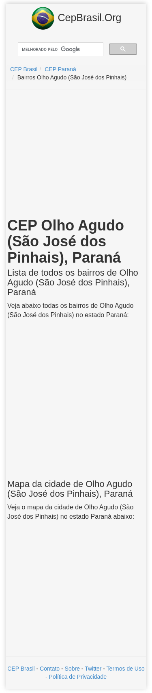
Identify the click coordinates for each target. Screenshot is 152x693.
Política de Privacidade (78, 676)
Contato (50, 668)
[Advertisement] (76, 155)
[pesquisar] (60, 49)
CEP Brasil (20, 668)
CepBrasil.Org (76, 18)
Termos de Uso (126, 668)
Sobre (72, 668)
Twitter (93, 668)
